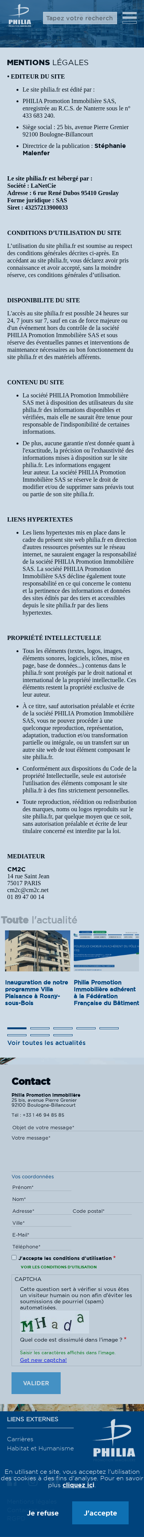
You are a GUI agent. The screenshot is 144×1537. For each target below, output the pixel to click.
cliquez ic (78, 1484)
